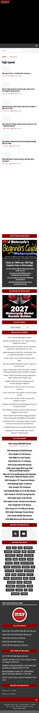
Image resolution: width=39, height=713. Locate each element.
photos (30, 574)
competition (10, 555)
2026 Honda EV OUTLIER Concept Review (19, 494)
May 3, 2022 (6, 128)
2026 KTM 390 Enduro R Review (13, 638)
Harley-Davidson (27, 563)
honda (7, 567)
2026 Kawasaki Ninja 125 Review (19, 484)
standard (11, 582)
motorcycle (29, 571)
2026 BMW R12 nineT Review (19, 458)
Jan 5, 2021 (6, 163)
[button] (36, 45)
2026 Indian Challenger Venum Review (19, 512)
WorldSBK (15, 594)
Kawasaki (26, 567)
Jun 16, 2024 (6, 93)
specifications (16, 578)
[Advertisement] (19, 24)
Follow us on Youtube (8, 694)
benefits (17, 552)
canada (31, 552)
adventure (28, 548)
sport (32, 578)
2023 (14, 548)
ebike (15, 559)
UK (26, 590)
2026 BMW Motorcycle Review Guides (19, 519)
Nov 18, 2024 (6, 76)
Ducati (8, 559)
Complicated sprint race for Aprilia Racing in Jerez (19, 427)
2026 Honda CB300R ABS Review (19, 516)
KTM (33, 567)
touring (19, 590)
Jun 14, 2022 (6, 111)
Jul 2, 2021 (5, 146)
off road (21, 574)
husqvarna (16, 567)
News (13, 574)
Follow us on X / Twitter (9, 690)
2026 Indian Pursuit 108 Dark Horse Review (19, 501)
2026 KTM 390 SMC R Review (13, 642)
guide (16, 563)
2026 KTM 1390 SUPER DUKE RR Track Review (19, 631)
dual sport (29, 555)
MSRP (7, 574)
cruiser (19, 555)
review (7, 578)
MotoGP (19, 571)
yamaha (24, 594)
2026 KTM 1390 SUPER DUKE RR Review (16, 634)
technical (10, 590)
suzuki (30, 586)
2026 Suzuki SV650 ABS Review (19, 465)
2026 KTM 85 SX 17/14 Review (19, 461)
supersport (21, 586)
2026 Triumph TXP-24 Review (19, 487)
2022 (8, 548)
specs (25, 578)
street (19, 582)
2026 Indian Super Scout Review (19, 498)
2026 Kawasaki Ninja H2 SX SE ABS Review (19, 491)
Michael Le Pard (17, 76)
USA (30, 590)
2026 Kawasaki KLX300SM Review (19, 451)
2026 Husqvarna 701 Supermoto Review (19, 480)
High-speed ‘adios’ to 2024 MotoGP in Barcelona (16, 73)
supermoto (10, 586)
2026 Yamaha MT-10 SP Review (19, 505)
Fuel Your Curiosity (19, 438)
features (9, 563)
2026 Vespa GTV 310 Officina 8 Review (19, 509)
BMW (24, 552)
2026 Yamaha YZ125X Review (19, 454)
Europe (30, 559)
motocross (9, 571)
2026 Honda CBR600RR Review (19, 444)
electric (22, 559)
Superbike (27, 582)
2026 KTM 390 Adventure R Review (15, 645)
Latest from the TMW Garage (19, 236)
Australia (8, 552)
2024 (20, 548)
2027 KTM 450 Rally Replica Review (19, 337)
